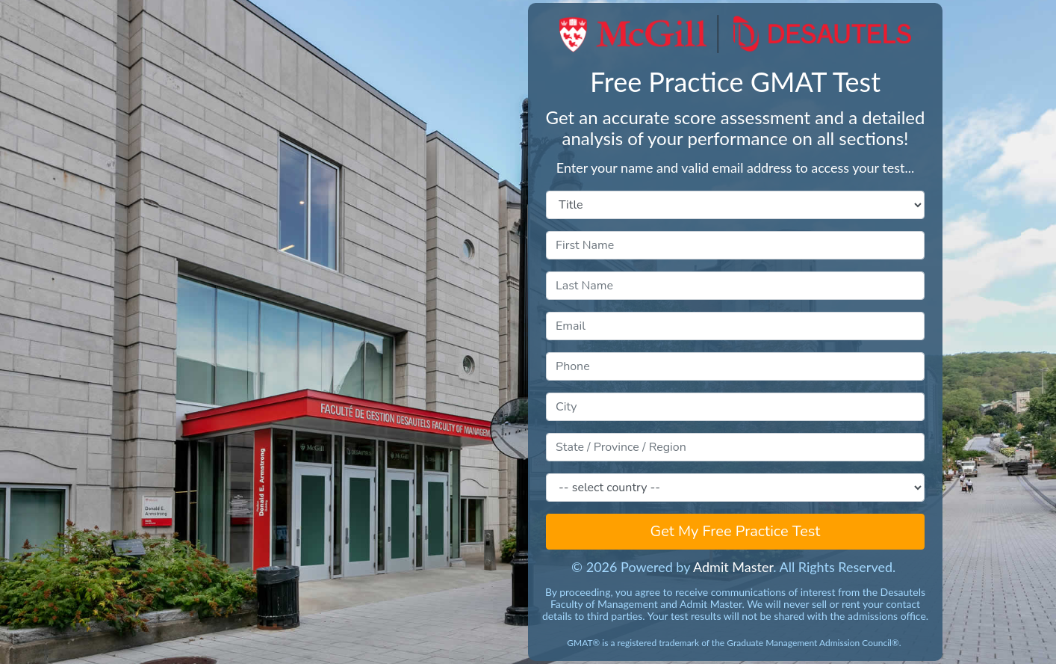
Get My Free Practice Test (735, 531)
